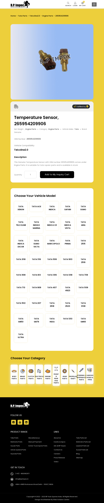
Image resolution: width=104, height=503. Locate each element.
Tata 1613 (67, 259)
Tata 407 (52, 287)
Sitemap (79, 458)
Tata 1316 (52, 275)
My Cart (82, 4)
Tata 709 (83, 275)
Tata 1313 (67, 318)
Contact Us (58, 450)
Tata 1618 (20, 275)
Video (56, 462)
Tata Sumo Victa (36, 243)
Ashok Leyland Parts (18, 450)
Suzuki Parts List (82, 450)
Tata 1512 (20, 303)
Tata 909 (36, 287)
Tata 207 (36, 303)
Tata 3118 (20, 259)
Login (75, 4)
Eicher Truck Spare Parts (37, 446)
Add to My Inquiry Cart (57, 174)
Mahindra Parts (16, 442)
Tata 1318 (67, 275)
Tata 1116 (36, 259)
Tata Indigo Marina (36, 225)
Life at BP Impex (60, 446)
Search (68, 4)
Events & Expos (59, 442)
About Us (57, 438)
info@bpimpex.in (21, 479)
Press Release (59, 458)
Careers (57, 454)
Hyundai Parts (16, 454)
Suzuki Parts (15, 446)
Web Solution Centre (61, 499)
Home (13, 16)
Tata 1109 (83, 287)
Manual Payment (35, 442)
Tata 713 (20, 287)
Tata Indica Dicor (21, 243)
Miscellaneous (34, 438)
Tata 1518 (52, 259)
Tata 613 (36, 275)
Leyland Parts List (82, 446)
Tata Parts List (81, 438)
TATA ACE (36, 206)
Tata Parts (22, 16)
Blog (78, 454)
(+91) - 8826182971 (22, 473)
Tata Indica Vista (67, 225)
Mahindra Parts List (83, 442)
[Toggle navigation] (94, 4)
